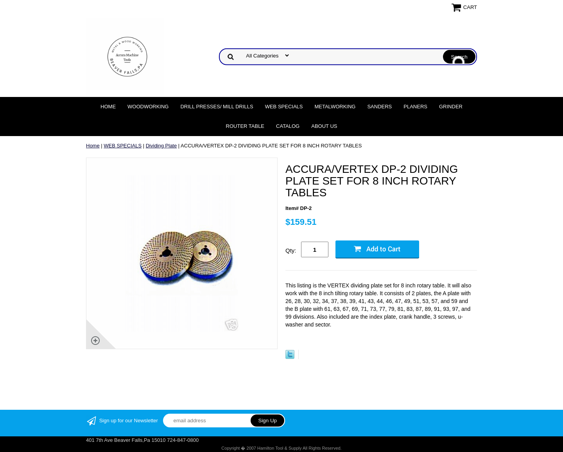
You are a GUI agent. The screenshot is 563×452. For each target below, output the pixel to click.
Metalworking (334, 106)
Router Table (245, 126)
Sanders (379, 106)
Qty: (290, 250)
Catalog (287, 126)
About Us (324, 126)
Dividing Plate (161, 146)
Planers (415, 106)
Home (108, 106)
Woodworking (148, 106)
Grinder (451, 106)
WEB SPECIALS (284, 106)
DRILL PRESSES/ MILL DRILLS (216, 106)
